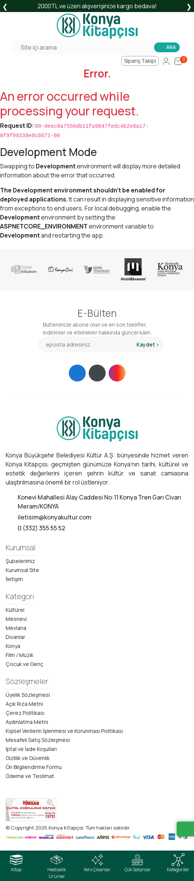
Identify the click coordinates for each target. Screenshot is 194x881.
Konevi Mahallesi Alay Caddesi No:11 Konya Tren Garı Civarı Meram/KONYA (99, 501)
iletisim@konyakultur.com (54, 517)
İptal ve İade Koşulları (31, 748)
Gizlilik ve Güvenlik (28, 757)
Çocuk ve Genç (24, 664)
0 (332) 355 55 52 (41, 528)
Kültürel (15, 609)
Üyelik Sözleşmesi (28, 694)
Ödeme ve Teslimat (30, 776)
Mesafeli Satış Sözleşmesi (38, 739)
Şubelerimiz (20, 561)
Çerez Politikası (25, 712)
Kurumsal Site (22, 570)
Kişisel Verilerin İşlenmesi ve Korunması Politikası (64, 730)
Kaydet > (147, 344)
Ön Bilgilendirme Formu (34, 766)
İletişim (14, 579)
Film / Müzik (19, 654)
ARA (171, 47)
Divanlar (15, 636)
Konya (13, 645)
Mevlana (16, 627)
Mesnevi (16, 618)
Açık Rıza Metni (24, 703)
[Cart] (178, 61)
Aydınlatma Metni (27, 721)
